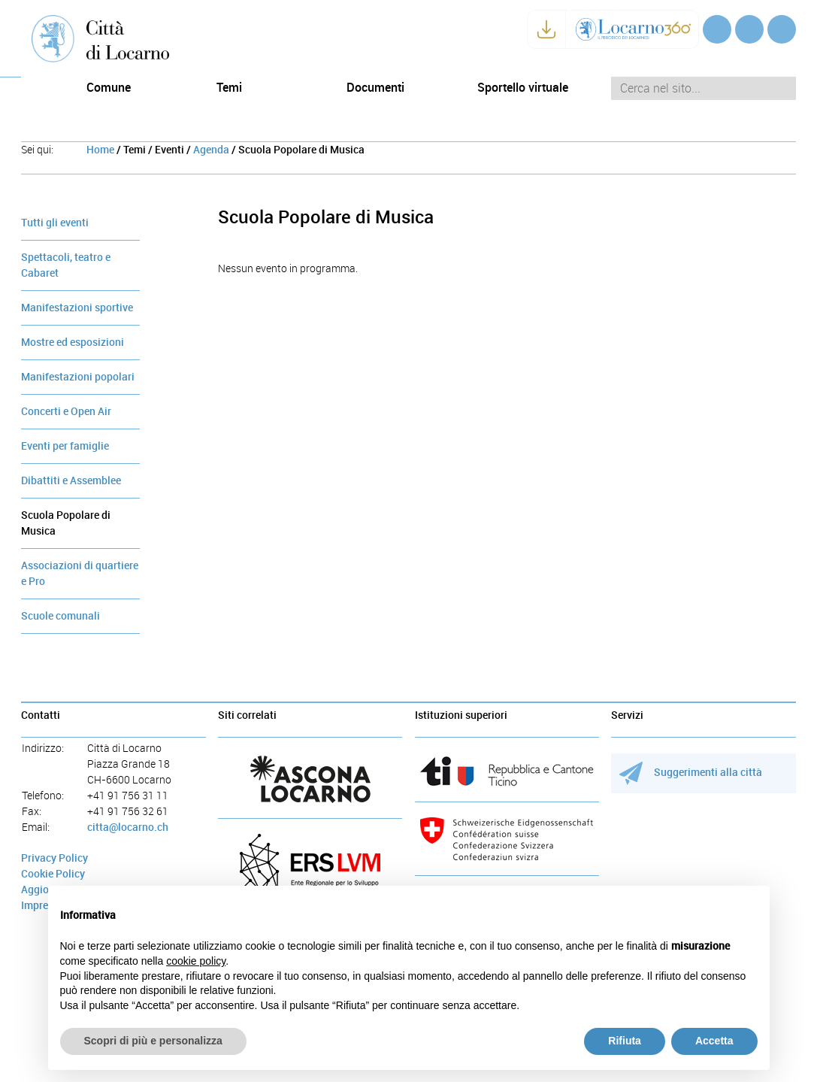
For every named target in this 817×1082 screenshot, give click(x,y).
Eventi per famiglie (65, 446)
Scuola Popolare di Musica (65, 523)
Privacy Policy (54, 858)
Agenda (211, 150)
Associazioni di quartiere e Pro (79, 573)
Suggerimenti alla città (691, 772)
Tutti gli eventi (55, 223)
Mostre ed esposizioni (72, 342)
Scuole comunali (60, 616)
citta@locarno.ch (127, 827)
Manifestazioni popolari (78, 377)
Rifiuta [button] (624, 1041)
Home (100, 150)
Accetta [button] (714, 1041)
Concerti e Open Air (66, 411)
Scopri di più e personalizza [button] (153, 1041)
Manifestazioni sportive (77, 308)
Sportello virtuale (522, 87)
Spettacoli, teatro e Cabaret (65, 265)
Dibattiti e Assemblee (71, 480)
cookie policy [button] (195, 961)
